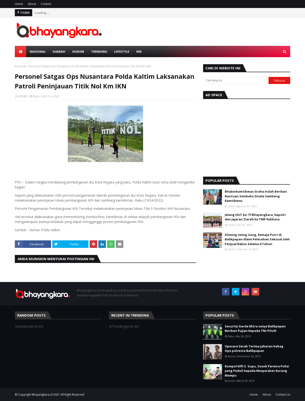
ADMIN (22, 96)
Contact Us (283, 395)
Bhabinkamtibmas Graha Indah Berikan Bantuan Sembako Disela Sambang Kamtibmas (256, 196)
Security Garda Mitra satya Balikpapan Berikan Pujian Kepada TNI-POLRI (255, 328)
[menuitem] (20, 51)
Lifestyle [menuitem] (121, 51)
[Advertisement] (246, 137)
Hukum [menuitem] (78, 51)
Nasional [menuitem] (38, 51)
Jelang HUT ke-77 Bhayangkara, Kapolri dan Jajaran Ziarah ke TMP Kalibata (255, 217)
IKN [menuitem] (138, 51)
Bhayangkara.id (42, 395)
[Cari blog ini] (236, 80)
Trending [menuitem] (99, 51)
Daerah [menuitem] (59, 51)
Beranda (20, 66)
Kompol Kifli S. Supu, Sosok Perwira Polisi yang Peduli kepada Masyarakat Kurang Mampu (257, 370)
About (32, 4)
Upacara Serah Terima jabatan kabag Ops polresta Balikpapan (254, 348)
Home (19, 4)
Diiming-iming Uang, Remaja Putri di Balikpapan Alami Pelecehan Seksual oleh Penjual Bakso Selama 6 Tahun (257, 239)
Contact (46, 4)
